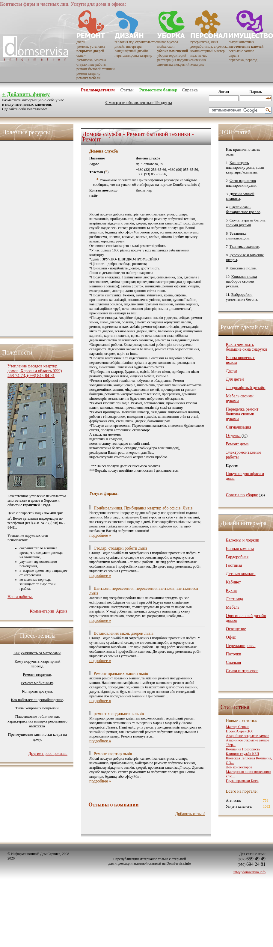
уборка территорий (171, 55)
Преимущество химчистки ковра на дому (37, 736)
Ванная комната (240, 548)
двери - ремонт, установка (90, 44)
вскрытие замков (241, 51)
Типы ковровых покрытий (36, 708)
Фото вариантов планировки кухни (241, 183)
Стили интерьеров (242, 671)
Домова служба (103, 151)
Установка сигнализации (237, 235)
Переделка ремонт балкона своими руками (242, 414)
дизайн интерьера (127, 46)
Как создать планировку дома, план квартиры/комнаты (245, 167)
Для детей (235, 379)
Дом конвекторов (239, 767)
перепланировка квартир (133, 55)
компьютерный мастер (207, 51)
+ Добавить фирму (26, 94)
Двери (231, 371)
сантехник (198, 60)
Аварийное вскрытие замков (247, 736)
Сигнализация (238, 427)
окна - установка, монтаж (91, 57)
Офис (231, 637)
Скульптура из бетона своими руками (246, 222)
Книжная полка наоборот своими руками (241, 281)
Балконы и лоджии (242, 540)
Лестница (234, 599)
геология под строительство (135, 42)
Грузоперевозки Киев (242, 781)
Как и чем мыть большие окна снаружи (246, 347)
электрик (197, 64)
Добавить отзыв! (190, 814)
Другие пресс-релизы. (47, 753)
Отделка (233, 435)
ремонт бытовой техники (95, 69)
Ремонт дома (237, 444)
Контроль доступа (37, 691)
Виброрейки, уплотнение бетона (241, 296)
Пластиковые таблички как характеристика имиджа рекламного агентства (37, 721)
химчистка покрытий (173, 64)
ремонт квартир (88, 73)
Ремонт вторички (37, 674)
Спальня (233, 662)
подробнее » (100, 535)
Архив (61, 611)
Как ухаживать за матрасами (37, 653)
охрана (234, 55)
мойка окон (166, 46)
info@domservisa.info (249, 872)
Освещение (236, 629)
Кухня (231, 590)
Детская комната (241, 573)
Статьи (127, 90)
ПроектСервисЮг (239, 731)
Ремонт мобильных (37, 683)
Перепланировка (241, 645)
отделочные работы (91, 64)
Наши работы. (20, 597)
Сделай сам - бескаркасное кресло (243, 209)
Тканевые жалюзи (244, 246)
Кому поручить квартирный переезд (37, 663)
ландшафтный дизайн (131, 51)
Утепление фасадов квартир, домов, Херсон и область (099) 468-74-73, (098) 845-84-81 (34, 371)
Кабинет (233, 582)
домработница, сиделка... (209, 46)
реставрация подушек (174, 60)
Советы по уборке (242, 495)
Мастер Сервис (237, 727)
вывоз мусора (167, 42)
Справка (190, 90)
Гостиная (234, 565)
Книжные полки (243, 268)
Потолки (233, 654)
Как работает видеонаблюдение (37, 699)
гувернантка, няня (204, 42)
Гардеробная (237, 557)
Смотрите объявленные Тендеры (138, 102)
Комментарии (42, 611)
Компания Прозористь (243, 749)
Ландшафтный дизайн (246, 387)
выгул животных (241, 42)
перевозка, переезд (243, 60)
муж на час (198, 55)
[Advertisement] (31, 237)
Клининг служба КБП (242, 754)
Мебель (232, 607)
